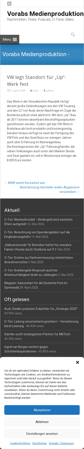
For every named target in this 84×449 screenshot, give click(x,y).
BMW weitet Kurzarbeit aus (24, 183)
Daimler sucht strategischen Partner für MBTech (37, 334)
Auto (35, 90)
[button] (77, 362)
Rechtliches (39, 443)
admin (50, 90)
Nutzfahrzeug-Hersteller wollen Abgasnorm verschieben (50, 190)
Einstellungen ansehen (42, 434)
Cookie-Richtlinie (20, 443)
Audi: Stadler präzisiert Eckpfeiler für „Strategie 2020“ (41, 309)
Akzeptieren (42, 410)
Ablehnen (42, 422)
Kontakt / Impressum (61, 443)
